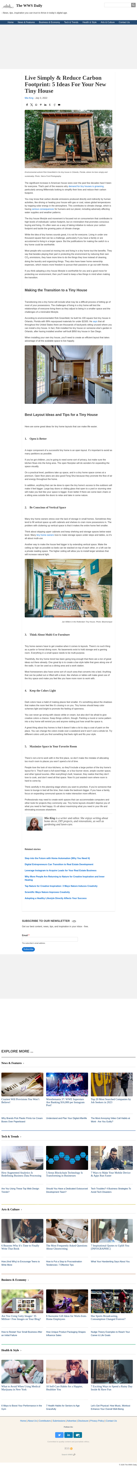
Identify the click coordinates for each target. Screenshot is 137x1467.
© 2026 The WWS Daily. (128, 1465)
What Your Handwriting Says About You (110, 1261)
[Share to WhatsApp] (36, 105)
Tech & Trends (71, 22)
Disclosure (83, 1421)
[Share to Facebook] (27, 105)
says (95, 321)
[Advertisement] (68, 46)
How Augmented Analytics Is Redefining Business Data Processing (21, 1174)
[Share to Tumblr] (50, 105)
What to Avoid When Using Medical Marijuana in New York (20, 1388)
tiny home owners (45, 535)
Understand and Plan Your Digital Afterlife (66, 1118)
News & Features (26, 22)
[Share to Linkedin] (45, 105)
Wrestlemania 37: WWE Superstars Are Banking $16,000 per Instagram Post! (65, 1102)
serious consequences (43, 209)
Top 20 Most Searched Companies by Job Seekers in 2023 (111, 1101)
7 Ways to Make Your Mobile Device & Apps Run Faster (110, 1174)
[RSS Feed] (67, 1448)
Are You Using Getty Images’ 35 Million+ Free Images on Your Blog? (21, 1317)
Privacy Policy (97, 1421)
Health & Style (90, 22)
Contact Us (124, 22)
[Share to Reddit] (54, 105)
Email (25, 935)
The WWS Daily (29, 5)
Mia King (29, 98)
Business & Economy (49, 22)
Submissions (59, 1421)
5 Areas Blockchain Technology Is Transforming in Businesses (64, 1174)
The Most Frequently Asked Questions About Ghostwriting (66, 1247)
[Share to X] (31, 105)
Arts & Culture (108, 22)
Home (11, 22)
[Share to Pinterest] (41, 105)
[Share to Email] (59, 105)
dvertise (71, 1421)
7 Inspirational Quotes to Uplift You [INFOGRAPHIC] (110, 1247)
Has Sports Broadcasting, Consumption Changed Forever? (108, 1317)
